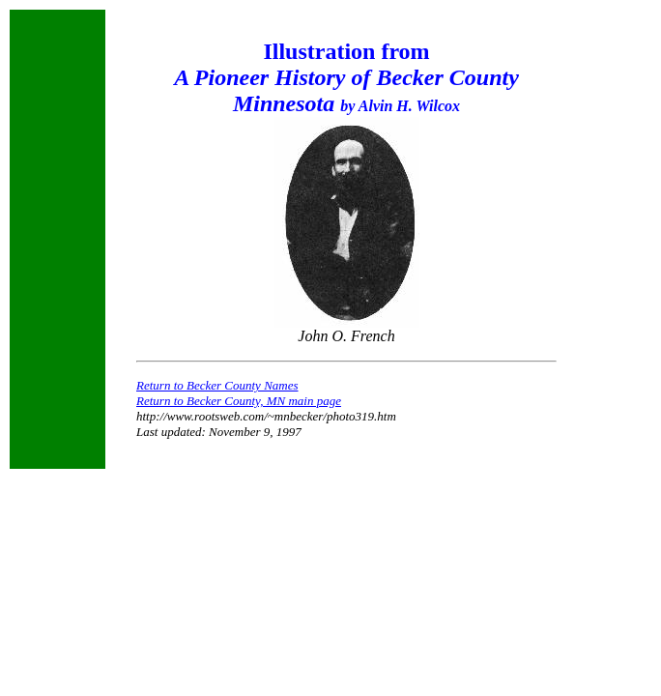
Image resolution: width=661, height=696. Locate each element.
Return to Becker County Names (217, 385)
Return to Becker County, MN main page (238, 400)
